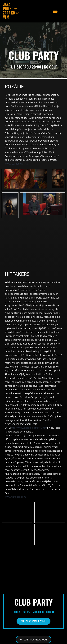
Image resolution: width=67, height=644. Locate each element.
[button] (55, 11)
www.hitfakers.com (15, 496)
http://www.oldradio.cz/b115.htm (29, 427)
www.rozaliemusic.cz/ (16, 163)
